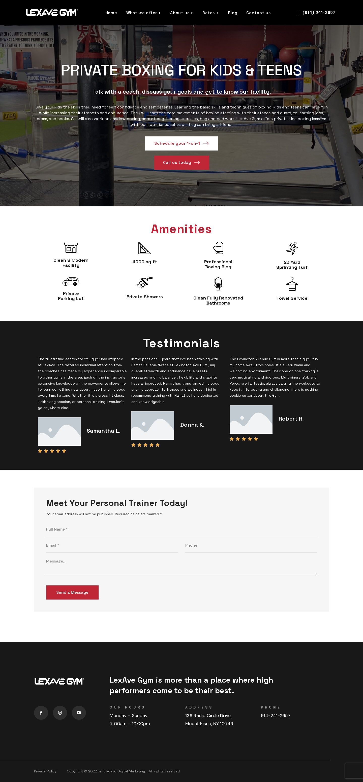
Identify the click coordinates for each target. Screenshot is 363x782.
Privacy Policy (45, 771)
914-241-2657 (275, 716)
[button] (316, 12)
